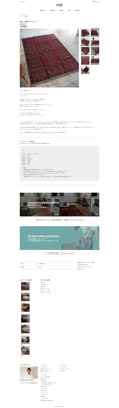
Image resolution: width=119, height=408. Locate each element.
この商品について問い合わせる (84, 266)
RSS (61, 370)
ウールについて (44, 392)
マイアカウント (63, 364)
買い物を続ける (80, 268)
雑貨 (25, 341)
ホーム (21, 15)
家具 (25, 351)
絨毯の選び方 (44, 378)
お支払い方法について (46, 368)
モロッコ (25, 330)
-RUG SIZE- (26, 16)
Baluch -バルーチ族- (45, 288)
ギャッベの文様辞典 (45, 376)
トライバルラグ (27, 15)
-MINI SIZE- (43, 286)
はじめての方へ (44, 388)
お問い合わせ (44, 366)
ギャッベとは (44, 372)
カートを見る (63, 366)
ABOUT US (52, 10)
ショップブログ (44, 398)
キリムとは (43, 374)
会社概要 (43, 396)
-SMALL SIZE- (43, 284)
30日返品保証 (44, 380)
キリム (25, 308)
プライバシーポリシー (65, 368)
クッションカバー (25, 319)
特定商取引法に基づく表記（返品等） (86, 262)
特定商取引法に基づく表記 (47, 400)
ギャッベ (25, 298)
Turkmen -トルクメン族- (46, 292)
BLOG (69, 10)
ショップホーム (44, 364)
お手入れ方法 (44, 390)
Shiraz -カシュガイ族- (45, 290)
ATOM (63, 370)
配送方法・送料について (46, 370)
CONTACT (77, 10)
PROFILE (61, 10)
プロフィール (44, 394)
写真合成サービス (45, 386)
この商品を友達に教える (83, 264)
